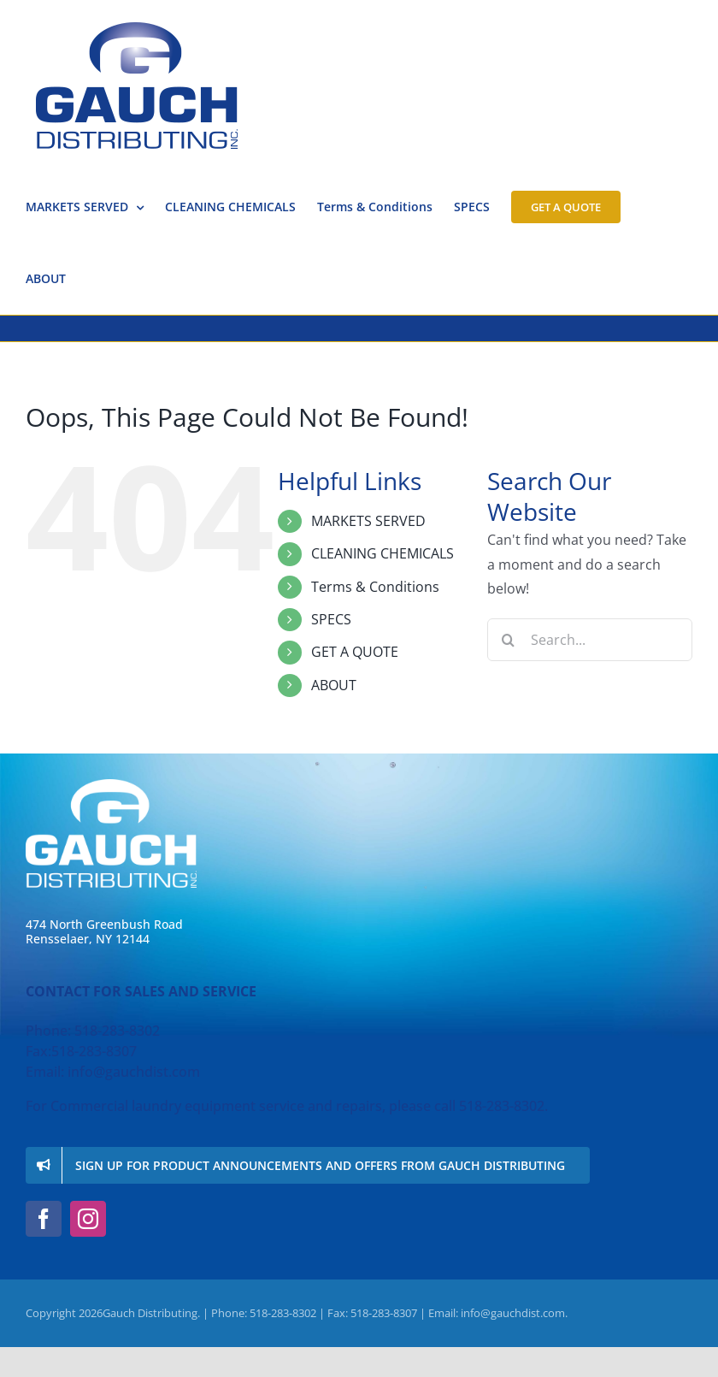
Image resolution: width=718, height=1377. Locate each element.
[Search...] (589, 639)
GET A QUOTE (354, 651)
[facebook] (44, 1219)
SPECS (331, 619)
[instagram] (88, 1219)
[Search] (508, 639)
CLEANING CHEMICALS (382, 553)
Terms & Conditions (375, 586)
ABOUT (333, 685)
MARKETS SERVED (368, 520)
